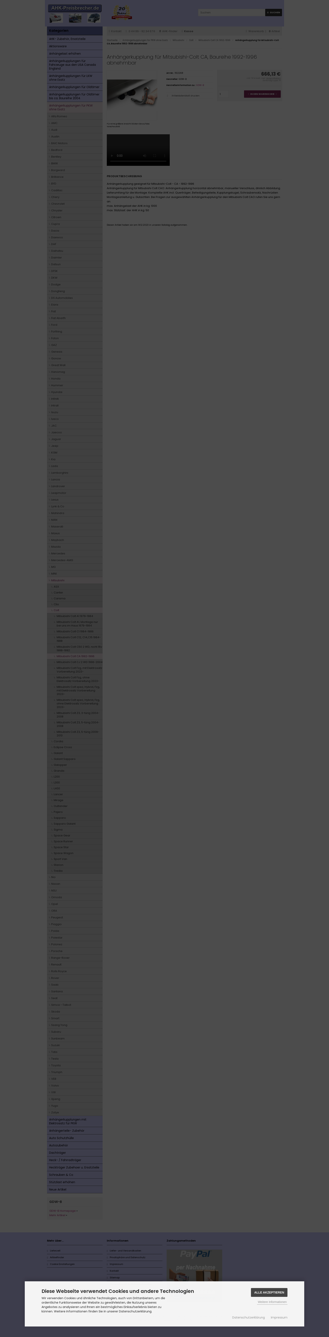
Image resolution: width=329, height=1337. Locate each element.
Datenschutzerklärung (248, 1317)
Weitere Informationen (272, 1302)
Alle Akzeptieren (269, 1292)
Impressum (279, 1317)
